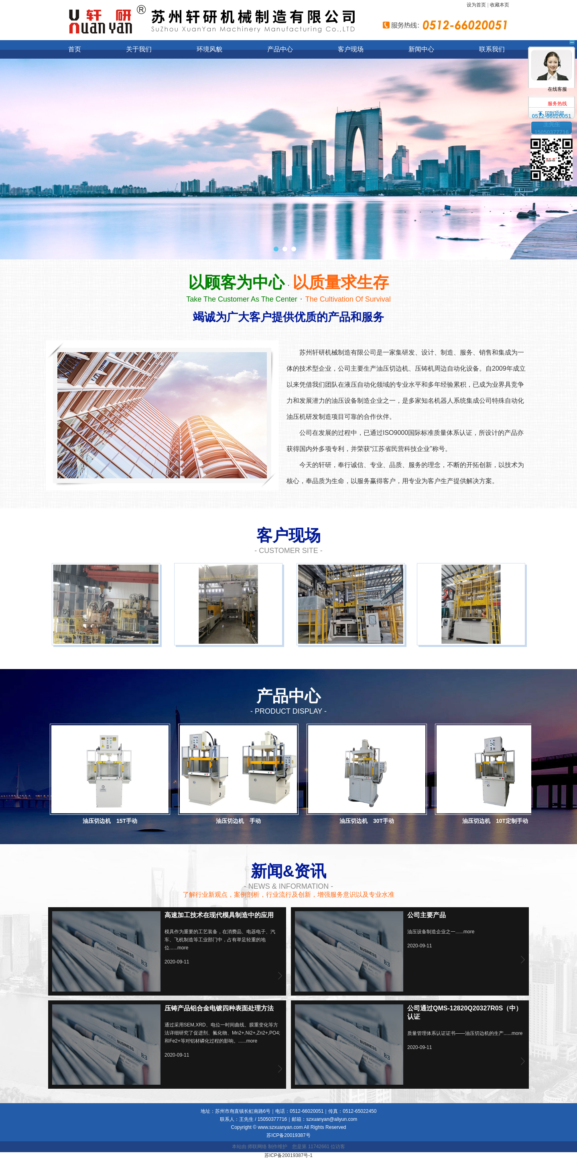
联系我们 (492, 49)
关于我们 (139, 49)
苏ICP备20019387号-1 (288, 1155)
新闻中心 (421, 49)
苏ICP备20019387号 (288, 1135)
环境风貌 (209, 49)
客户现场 (351, 49)
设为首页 (476, 5)
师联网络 (257, 1146)
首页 (74, 49)
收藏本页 (499, 5)
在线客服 (552, 64)
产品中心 (280, 49)
